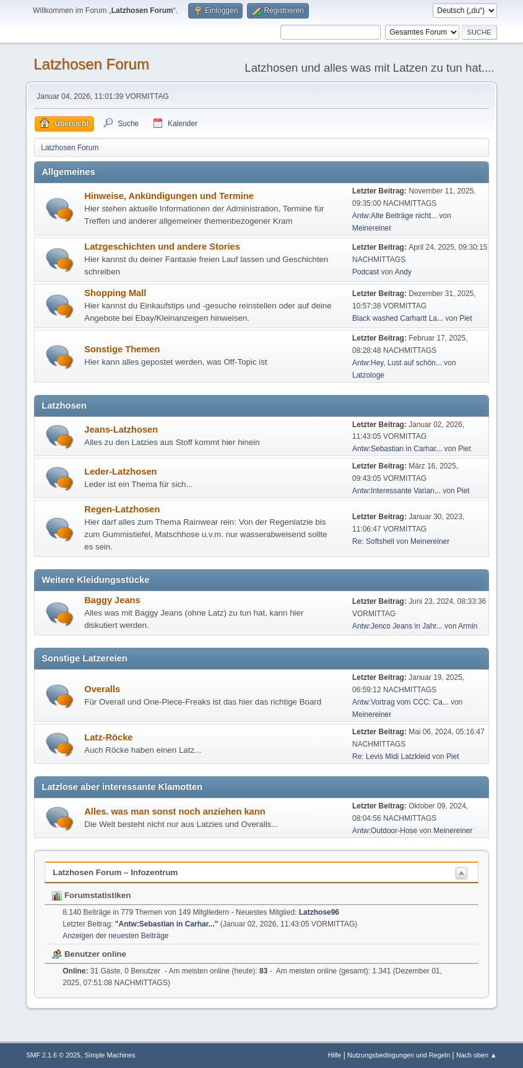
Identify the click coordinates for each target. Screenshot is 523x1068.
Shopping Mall (115, 293)
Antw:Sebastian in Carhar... (397, 448)
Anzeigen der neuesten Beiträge (115, 935)
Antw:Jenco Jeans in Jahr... (397, 626)
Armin (467, 626)
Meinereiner (371, 228)
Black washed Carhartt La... (397, 318)
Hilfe (335, 1055)
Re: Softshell (373, 541)
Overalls (102, 689)
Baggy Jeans (112, 600)
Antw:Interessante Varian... (396, 490)
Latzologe (368, 375)
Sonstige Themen (122, 349)
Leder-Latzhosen (120, 472)
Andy (403, 272)
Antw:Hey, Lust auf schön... (397, 362)
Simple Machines (110, 1055)
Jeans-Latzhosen (121, 429)
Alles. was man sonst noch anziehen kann (174, 811)
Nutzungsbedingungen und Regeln (398, 1055)
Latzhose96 (319, 912)
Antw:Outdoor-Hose (384, 830)
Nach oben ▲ (476, 1055)
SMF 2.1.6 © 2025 (53, 1055)
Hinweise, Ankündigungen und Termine (169, 196)
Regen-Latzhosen (122, 509)
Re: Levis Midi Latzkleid (391, 756)
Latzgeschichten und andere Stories (162, 247)
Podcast (365, 272)
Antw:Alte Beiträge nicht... (394, 215)
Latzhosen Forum (91, 64)
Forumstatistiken (91, 895)
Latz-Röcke (108, 737)
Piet (465, 318)
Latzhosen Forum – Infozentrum (115, 872)
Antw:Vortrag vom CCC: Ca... (400, 702)
